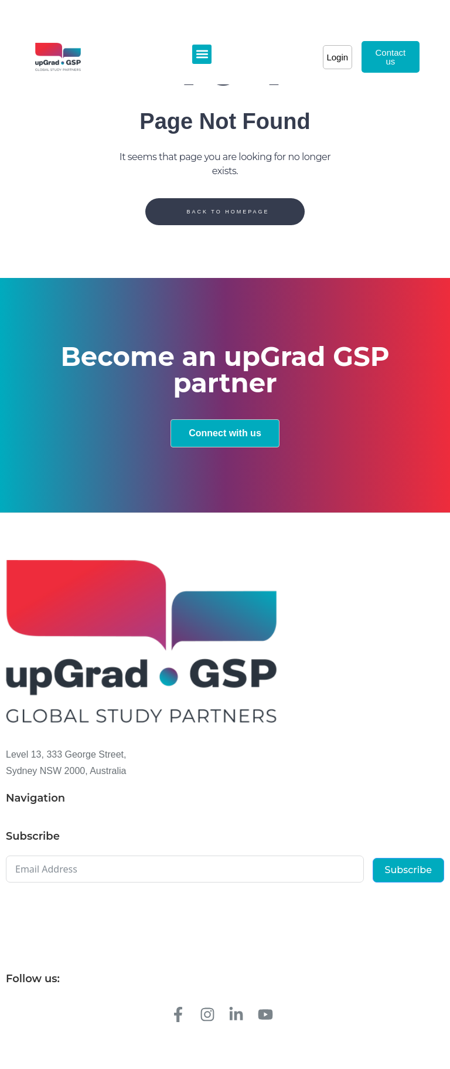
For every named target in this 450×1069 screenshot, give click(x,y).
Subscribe (408, 869)
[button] (202, 54)
